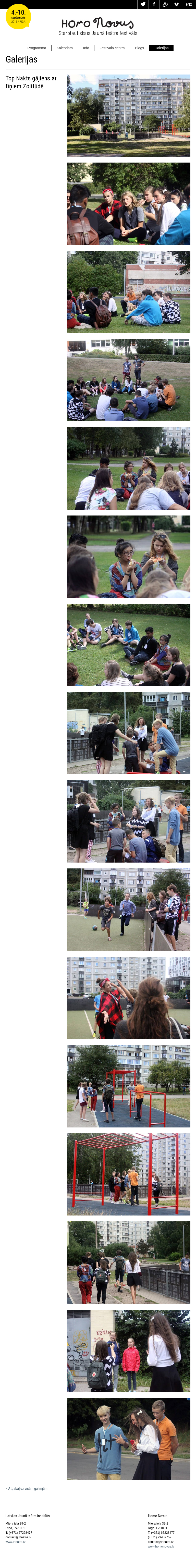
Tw (143, 4)
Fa (154, 4)
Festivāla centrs (112, 48)
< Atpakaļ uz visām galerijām (26, 1488)
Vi (176, 4)
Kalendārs (65, 48)
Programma (37, 48)
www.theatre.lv (16, 1542)
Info (86, 48)
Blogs (139, 48)
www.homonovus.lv (161, 1546)
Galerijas (161, 48)
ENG (189, 5)
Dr (165, 4)
